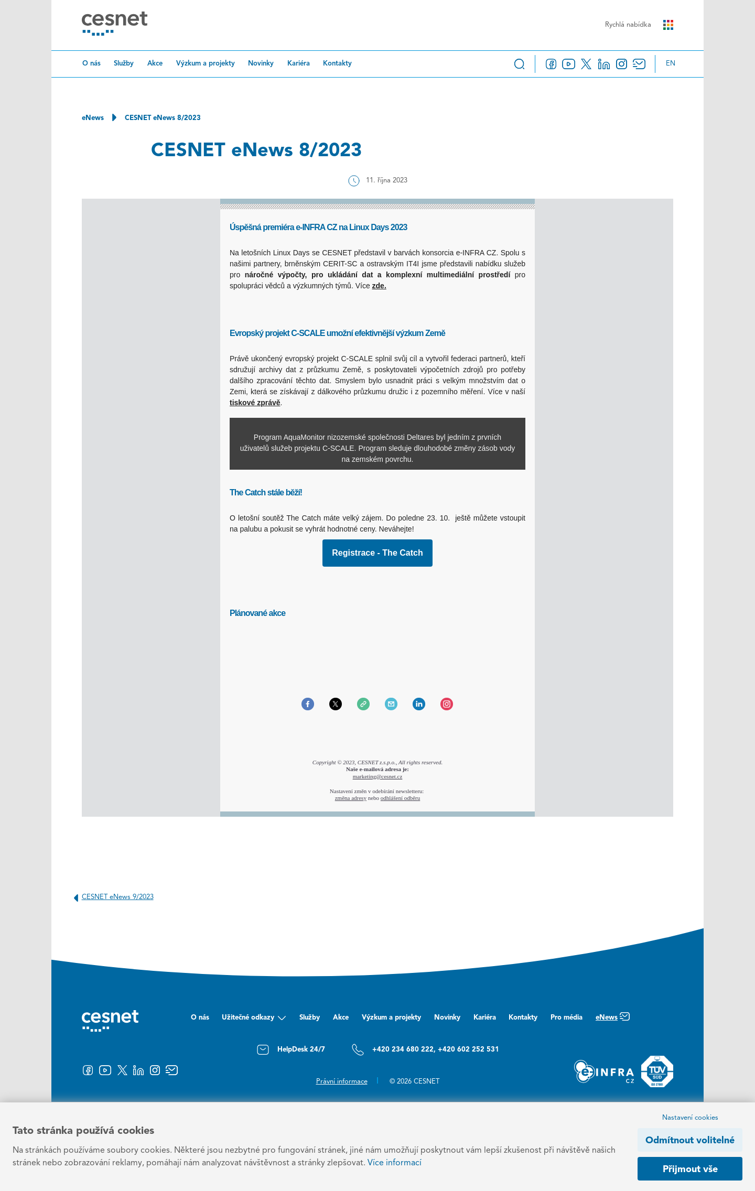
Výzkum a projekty (205, 63)
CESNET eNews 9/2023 (112, 897)
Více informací (395, 1163)
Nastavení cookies (690, 1117)
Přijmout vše (690, 1169)
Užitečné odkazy (254, 1020)
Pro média (567, 1017)
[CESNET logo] (114, 25)
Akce (155, 63)
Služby (124, 63)
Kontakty (337, 63)
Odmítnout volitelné (690, 1140)
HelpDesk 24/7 (290, 1049)
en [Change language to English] (670, 63)
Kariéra (298, 63)
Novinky (261, 63)
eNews (93, 118)
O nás (91, 63)
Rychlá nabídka (639, 25)
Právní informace (342, 1081)
